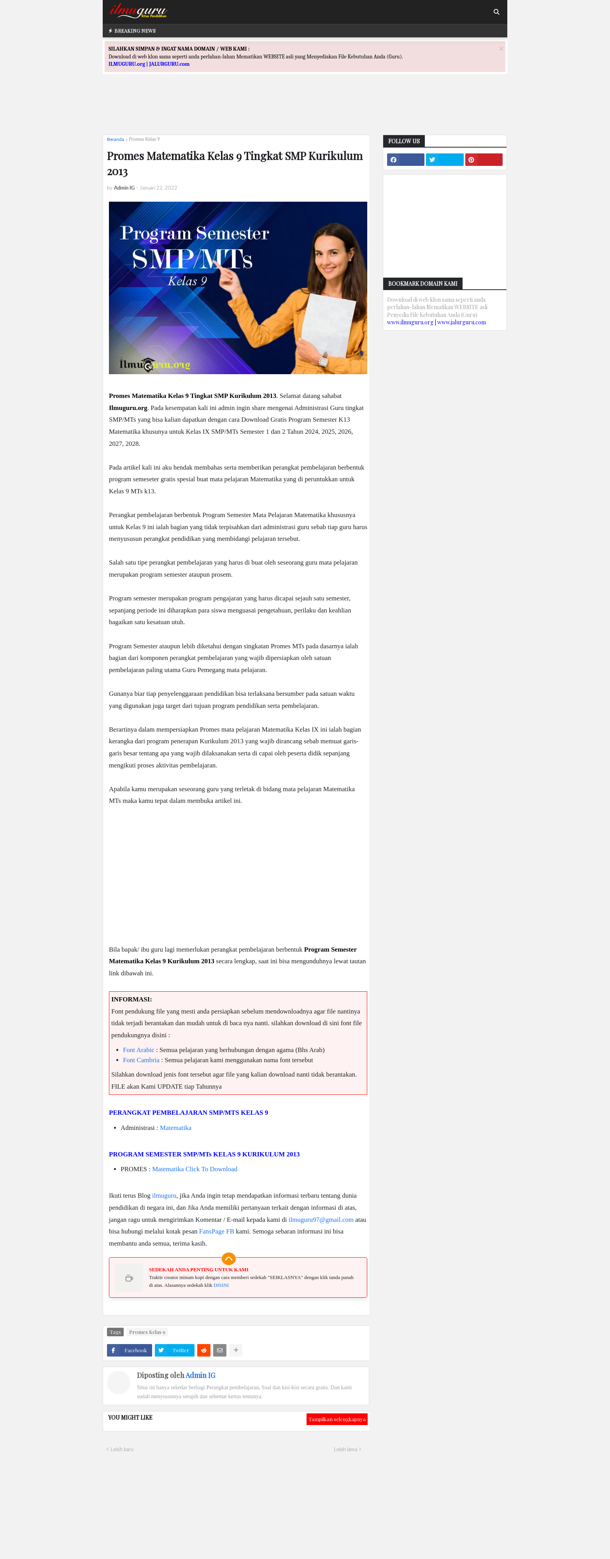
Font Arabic (138, 1050)
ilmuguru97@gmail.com (321, 1219)
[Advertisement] (305, 111)
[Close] (501, 48)
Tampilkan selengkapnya (337, 1419)
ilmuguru (164, 1195)
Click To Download (212, 1169)
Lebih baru (121, 1449)
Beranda (115, 139)
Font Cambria (141, 1060)
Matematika (175, 1127)
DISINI (221, 1285)
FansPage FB (216, 1231)
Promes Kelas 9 (144, 139)
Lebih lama (345, 1449)
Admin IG (200, 1375)
